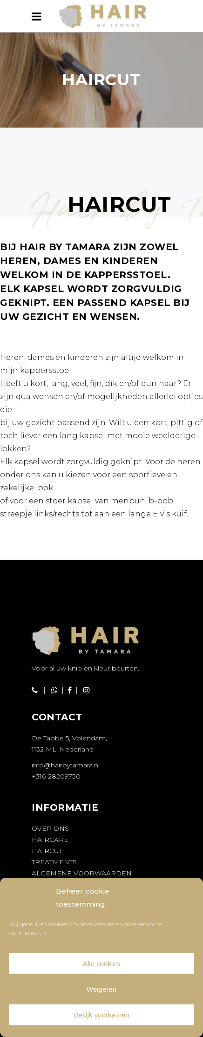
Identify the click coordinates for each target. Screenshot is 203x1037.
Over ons (50, 828)
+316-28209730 (56, 776)
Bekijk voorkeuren (101, 1015)
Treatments (54, 862)
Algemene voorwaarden (82, 873)
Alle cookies (101, 964)
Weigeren (101, 989)
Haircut (47, 851)
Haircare (50, 839)
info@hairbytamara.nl (66, 765)
